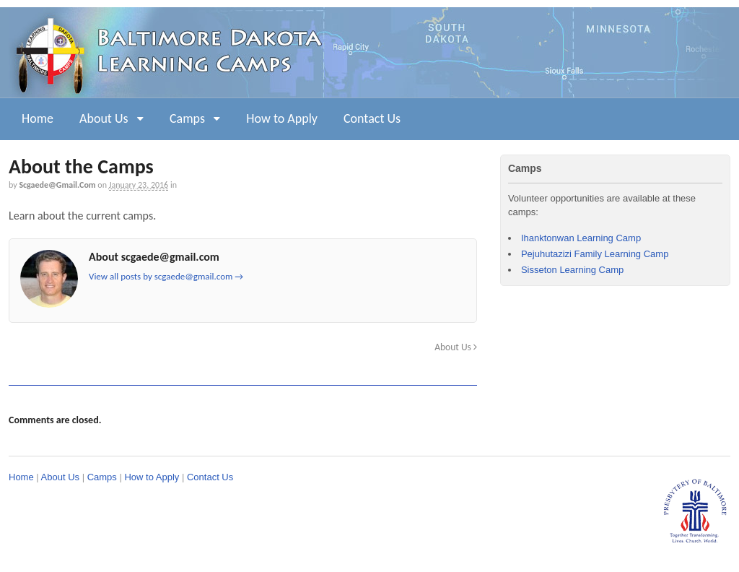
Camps (187, 118)
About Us (103, 118)
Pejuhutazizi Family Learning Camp (594, 253)
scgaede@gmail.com (57, 185)
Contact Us (372, 118)
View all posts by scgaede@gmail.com (166, 276)
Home (37, 118)
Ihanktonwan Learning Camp (581, 238)
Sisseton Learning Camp (572, 269)
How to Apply (282, 118)
